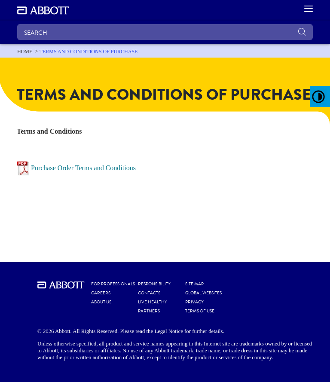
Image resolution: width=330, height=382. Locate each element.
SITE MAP (194, 284)
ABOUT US (101, 302)
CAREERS (100, 293)
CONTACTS (149, 293)
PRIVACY (194, 302)
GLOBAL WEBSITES (203, 293)
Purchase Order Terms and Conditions (83, 167)
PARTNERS (149, 311)
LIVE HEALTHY (152, 302)
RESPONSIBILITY (154, 284)
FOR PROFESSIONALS (113, 284)
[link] (24, 52)
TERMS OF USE (199, 311)
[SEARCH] (165, 32)
